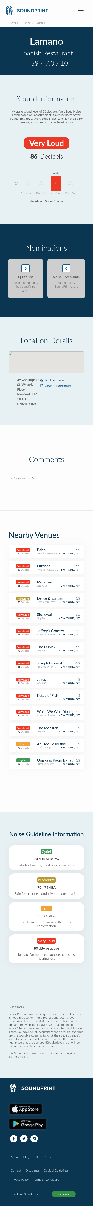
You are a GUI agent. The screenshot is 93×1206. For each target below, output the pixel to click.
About (15, 1157)
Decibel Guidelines (56, 1170)
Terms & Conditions (46, 1179)
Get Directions (51, 380)
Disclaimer (32, 1170)
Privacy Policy (20, 1179)
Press (47, 1157)
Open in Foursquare (55, 385)
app (28, 118)
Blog (26, 1157)
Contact (16, 1170)
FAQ (37, 1157)
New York (13, 22)
